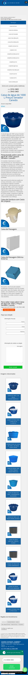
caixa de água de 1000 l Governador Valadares (13, 494)
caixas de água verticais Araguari (13, 587)
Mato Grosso (14, 624)
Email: (15, 327)
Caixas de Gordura (13, 30)
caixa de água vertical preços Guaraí (13, 541)
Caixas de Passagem (13, 34)
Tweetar (3, 106)
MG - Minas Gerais (6, 624)
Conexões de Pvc (13, 62)
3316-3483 (11, 2)
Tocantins (21, 624)
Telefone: (15, 332)
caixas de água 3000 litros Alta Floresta (13, 421)
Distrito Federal (11, 622)
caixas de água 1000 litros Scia (13, 610)
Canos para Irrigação (13, 38)
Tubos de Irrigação (13, 82)
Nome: (15, 322)
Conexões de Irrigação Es (13, 58)
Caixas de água (13, 26)
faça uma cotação (9, 309)
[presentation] (14, 339)
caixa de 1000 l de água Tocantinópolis (13, 397)
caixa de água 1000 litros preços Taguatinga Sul (13, 470)
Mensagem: (14, 354)
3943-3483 (17, 2)
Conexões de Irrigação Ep (13, 54)
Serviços (13, 23)
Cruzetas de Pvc (13, 74)
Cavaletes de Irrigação (13, 42)
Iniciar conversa (12, 667)
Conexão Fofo (13, 50)
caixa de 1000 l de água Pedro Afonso (13, 517)
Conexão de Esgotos (13, 46)
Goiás (17, 622)
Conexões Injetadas (13, 66)
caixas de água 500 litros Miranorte (13, 564)
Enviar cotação (13, 367)
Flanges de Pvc (13, 78)
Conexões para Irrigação (13, 70)
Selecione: (4, 622)
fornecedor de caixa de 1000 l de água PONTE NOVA (13, 445)
